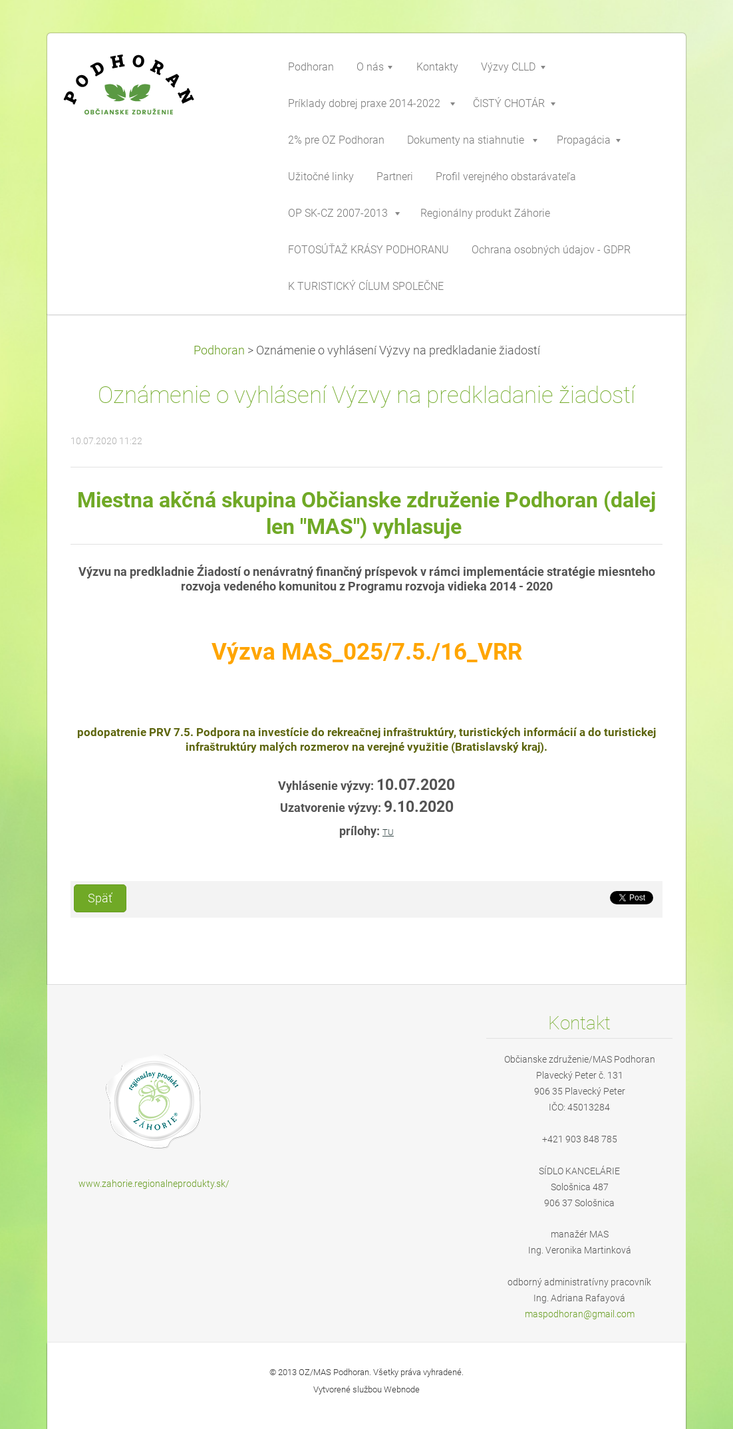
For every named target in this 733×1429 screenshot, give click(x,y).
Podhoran (219, 350)
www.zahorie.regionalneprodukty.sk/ (153, 1183)
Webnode (402, 1389)
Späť (100, 898)
